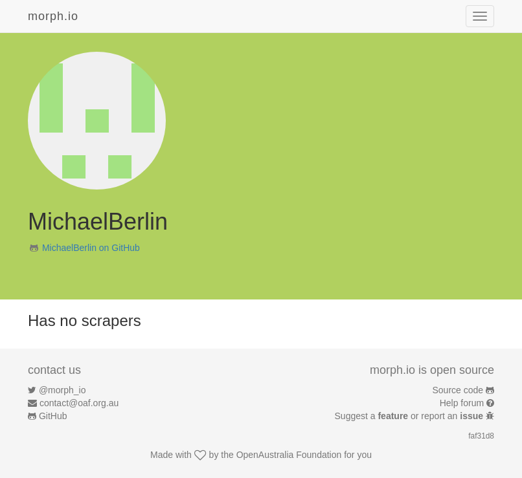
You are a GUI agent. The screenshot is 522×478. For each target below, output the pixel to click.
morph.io (53, 16)
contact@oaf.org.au (79, 403)
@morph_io (62, 390)
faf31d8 (481, 435)
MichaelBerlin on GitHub (91, 248)
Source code (458, 390)
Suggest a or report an (410, 416)
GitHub (53, 416)
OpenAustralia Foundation (289, 455)
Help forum (462, 403)
